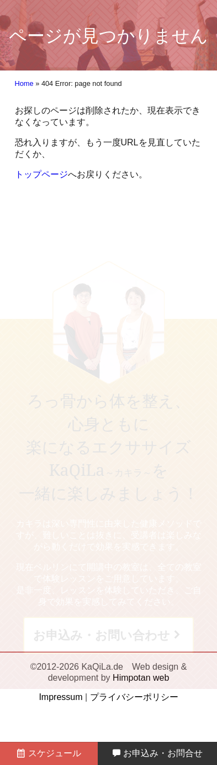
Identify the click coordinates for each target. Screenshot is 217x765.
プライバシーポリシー (134, 697)
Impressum (60, 697)
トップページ (41, 174)
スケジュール (49, 753)
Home (24, 83)
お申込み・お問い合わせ (101, 635)
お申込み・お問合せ (157, 753)
